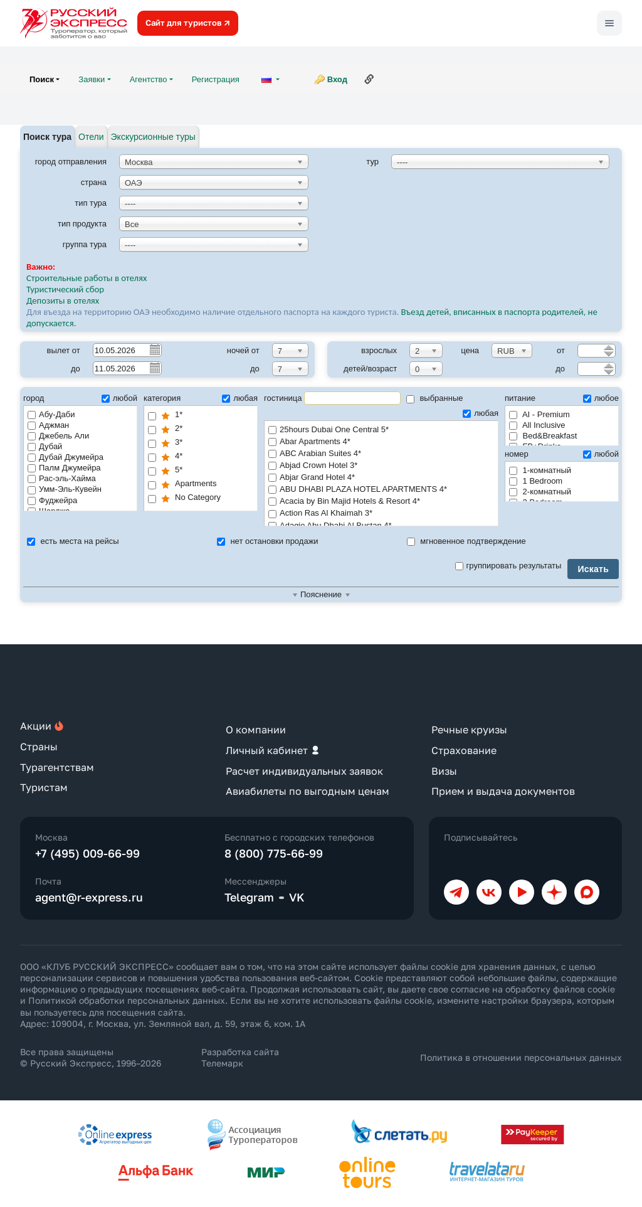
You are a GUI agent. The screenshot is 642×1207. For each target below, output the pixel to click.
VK (297, 897)
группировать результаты (508, 565)
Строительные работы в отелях (86, 278)
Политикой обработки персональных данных (126, 1000)
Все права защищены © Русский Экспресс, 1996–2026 (90, 1057)
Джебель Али (58, 435)
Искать (593, 569)
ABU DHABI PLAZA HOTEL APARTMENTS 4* (381, 489)
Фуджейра (52, 500)
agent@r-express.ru (89, 897)
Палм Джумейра (64, 467)
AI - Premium (539, 414)
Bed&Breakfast (543, 435)
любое (601, 398)
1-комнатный (540, 470)
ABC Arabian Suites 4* (381, 454)
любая (240, 398)
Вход (337, 79)
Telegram (249, 897)
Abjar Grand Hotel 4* (381, 477)
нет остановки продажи (267, 541)
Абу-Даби (51, 414)
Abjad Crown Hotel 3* (381, 465)
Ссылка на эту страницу (369, 79)
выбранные (434, 398)
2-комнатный (540, 491)
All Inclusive (537, 425)
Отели (90, 137)
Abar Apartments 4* (381, 442)
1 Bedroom (535, 481)
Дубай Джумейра (65, 457)
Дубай (45, 446)
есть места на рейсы (73, 541)
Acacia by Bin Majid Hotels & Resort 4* (381, 501)
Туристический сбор (65, 289)
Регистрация (215, 79)
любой (119, 398)
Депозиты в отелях (62, 300)
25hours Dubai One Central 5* (381, 430)
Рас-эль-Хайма (62, 478)
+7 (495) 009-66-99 (87, 853)
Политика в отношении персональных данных (521, 1057)
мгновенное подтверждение (466, 541)
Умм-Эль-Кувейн (65, 489)
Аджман (48, 425)
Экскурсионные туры (153, 137)
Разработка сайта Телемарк (240, 1057)
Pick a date (154, 349)
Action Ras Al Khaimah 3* (381, 513)
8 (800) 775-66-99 (273, 853)
